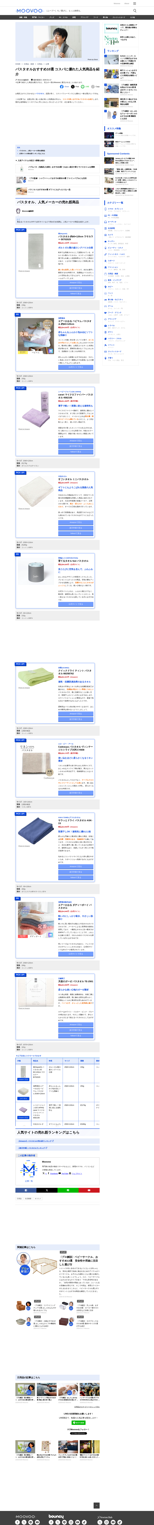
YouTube (65, 1174)
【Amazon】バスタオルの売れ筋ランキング (36, 1141)
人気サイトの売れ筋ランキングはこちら (32, 153)
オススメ (38, 1198)
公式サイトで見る (76, 367)
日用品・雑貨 (29, 64)
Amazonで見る (76, 282)
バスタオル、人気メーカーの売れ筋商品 (32, 151)
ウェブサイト (77, 1174)
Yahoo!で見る (75, 293)
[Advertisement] (57, 125)
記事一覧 (29, 1181)
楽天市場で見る (75, 288)
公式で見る (23, 1098)
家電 (74, 17)
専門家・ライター (38, 17)
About (126, 3)
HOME (17, 64)
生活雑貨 (28, 1198)
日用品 (39, 64)
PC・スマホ (63, 17)
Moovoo (117, 3)
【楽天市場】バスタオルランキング (32, 1148)
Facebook (54, 1174)
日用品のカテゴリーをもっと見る (87, 1407)
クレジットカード (119, 17)
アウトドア (84, 17)
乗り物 (105, 17)
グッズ (51, 17)
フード (95, 17)
